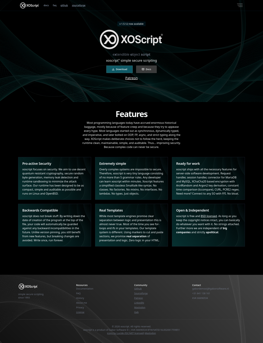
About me (81, 302)
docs (46, 5)
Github (138, 288)
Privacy (80, 307)
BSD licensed (209, 216)
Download (119, 69)
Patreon (131, 78)
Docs (146, 69)
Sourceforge (141, 293)
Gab (136, 312)
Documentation (84, 288)
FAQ (78, 293)
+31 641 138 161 (201, 293)
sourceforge (79, 5)
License (80, 312)
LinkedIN (139, 302)
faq (55, 5)
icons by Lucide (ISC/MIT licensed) (125, 333)
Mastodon (139, 307)
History (80, 298)
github (64, 5)
